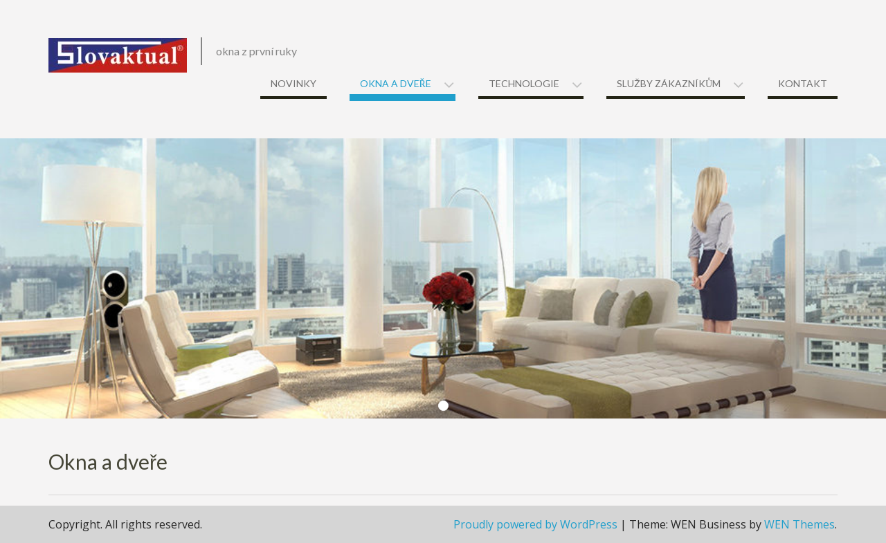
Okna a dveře (395, 83)
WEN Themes (799, 524)
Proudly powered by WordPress (535, 524)
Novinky (293, 83)
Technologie (524, 83)
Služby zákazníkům (669, 83)
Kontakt (802, 83)
